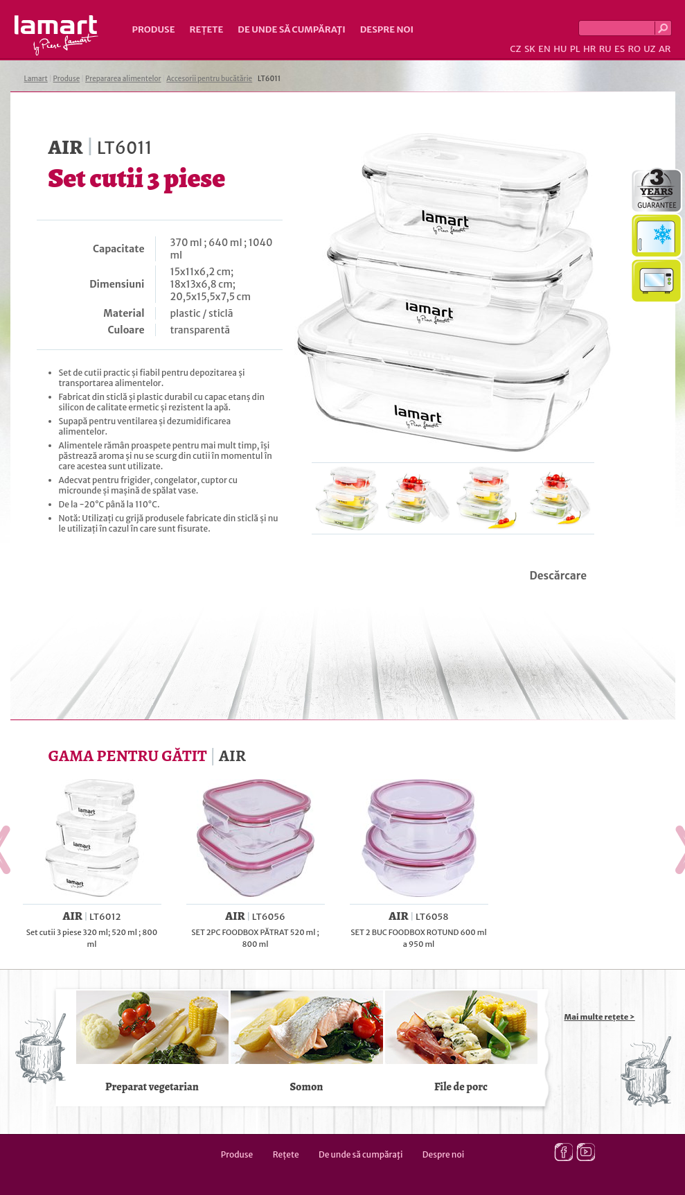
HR (589, 49)
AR (665, 49)
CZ (515, 49)
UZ (649, 49)
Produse (153, 29)
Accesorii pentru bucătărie (209, 78)
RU (605, 49)
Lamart (56, 35)
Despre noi (386, 29)
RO (634, 49)
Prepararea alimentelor (123, 78)
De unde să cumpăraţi (291, 29)
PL (575, 49)
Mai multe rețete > (599, 1017)
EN (544, 49)
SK (529, 49)
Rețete (207, 29)
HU (560, 49)
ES (619, 49)
